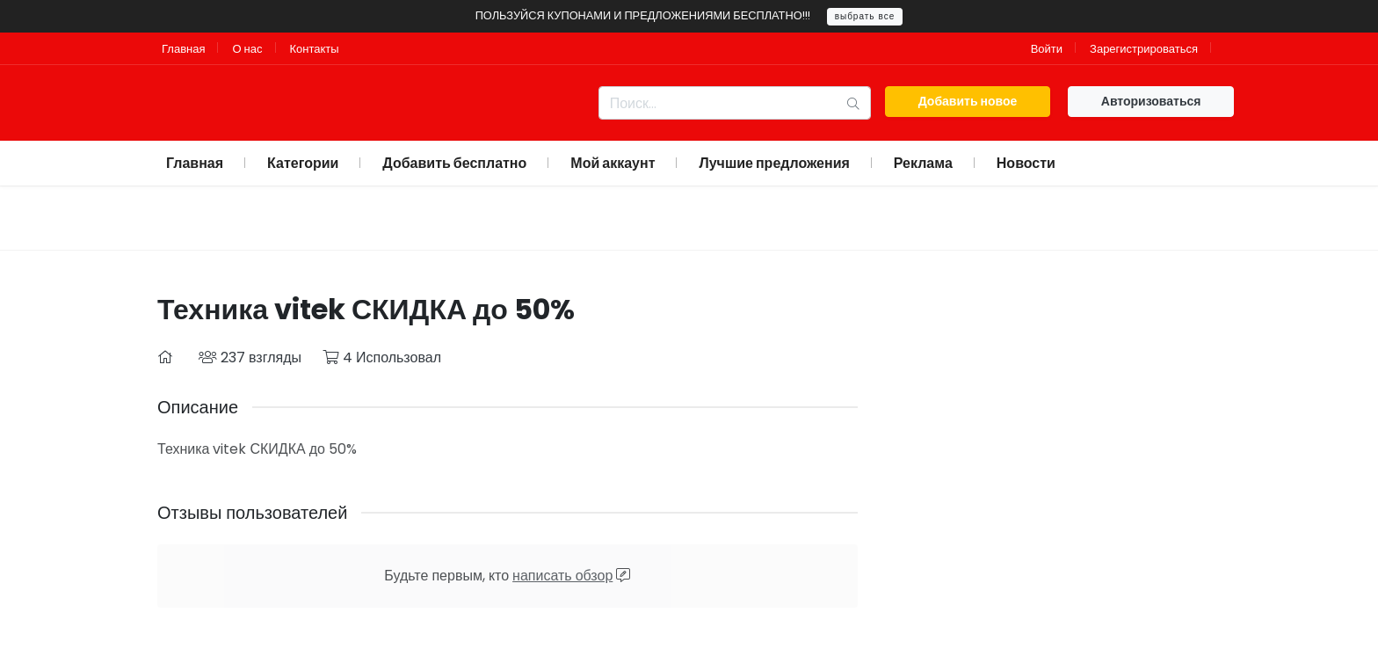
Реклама (923, 163)
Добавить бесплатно (454, 163)
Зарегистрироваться (1144, 48)
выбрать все (865, 16)
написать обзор (562, 575)
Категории (302, 163)
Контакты (314, 48)
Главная (183, 48)
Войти (1047, 48)
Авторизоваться (1151, 101)
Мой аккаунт (612, 163)
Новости (1026, 163)
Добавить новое (968, 101)
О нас (247, 48)
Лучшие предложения (774, 163)
